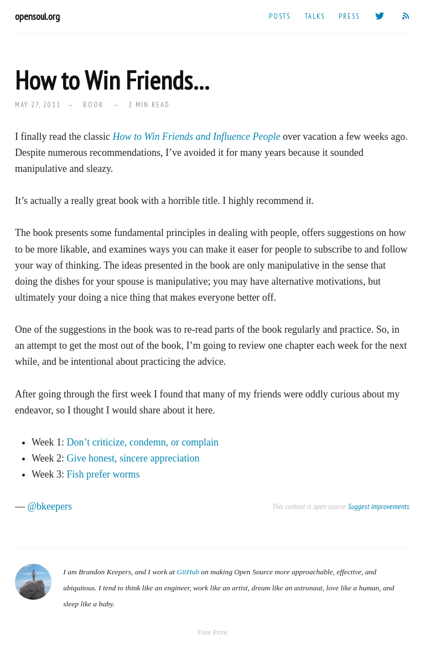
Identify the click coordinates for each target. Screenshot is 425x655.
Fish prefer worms (103, 474)
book (93, 104)
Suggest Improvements (378, 506)
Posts (280, 16)
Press (349, 16)
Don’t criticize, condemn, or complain (143, 442)
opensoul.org (37, 16)
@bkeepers (50, 506)
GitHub (188, 572)
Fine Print (212, 632)
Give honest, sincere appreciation (133, 458)
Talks (315, 16)
